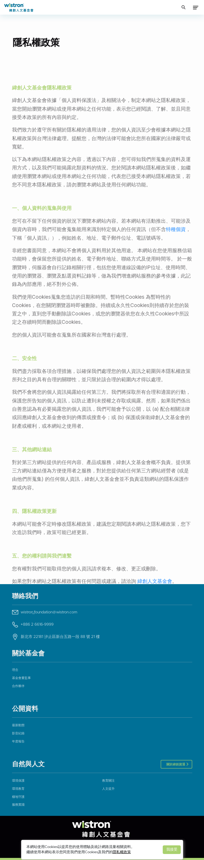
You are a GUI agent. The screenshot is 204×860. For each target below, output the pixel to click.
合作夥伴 (18, 686)
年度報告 (18, 741)
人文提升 (108, 788)
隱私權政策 (122, 852)
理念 (15, 669)
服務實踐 (18, 804)
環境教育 (18, 788)
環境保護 (18, 780)
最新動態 (18, 725)
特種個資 (176, 259)
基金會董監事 (21, 677)
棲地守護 (18, 796)
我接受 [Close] (171, 849)
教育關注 (108, 780)
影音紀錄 (18, 733)
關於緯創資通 (176, 764)
